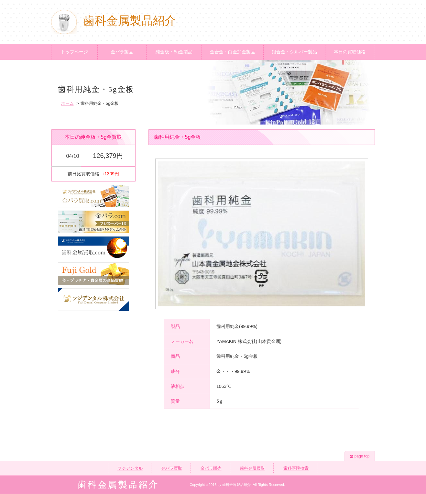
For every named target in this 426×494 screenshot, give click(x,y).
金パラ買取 (171, 468)
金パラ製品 (122, 51)
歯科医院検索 (296, 468)
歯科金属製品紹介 (113, 20)
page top (360, 456)
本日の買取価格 (350, 51)
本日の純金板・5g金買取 (93, 137)
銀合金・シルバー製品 (294, 51)
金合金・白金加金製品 (232, 51)
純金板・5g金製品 (174, 51)
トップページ (74, 51)
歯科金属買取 (252, 468)
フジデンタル (130, 468)
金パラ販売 (211, 468)
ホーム (67, 103)
